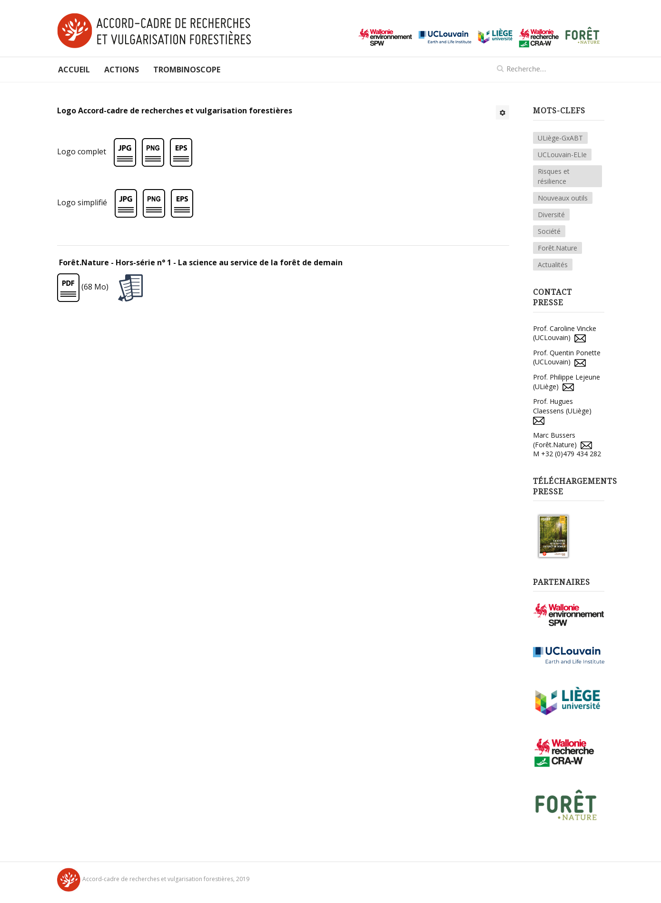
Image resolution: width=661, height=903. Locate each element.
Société (549, 231)
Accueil (74, 69)
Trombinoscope (186, 69)
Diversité (551, 214)
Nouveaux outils (563, 197)
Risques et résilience (554, 176)
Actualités (553, 264)
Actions (121, 69)
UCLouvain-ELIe (562, 154)
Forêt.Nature (557, 247)
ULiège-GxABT (560, 137)
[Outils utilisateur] (502, 112)
